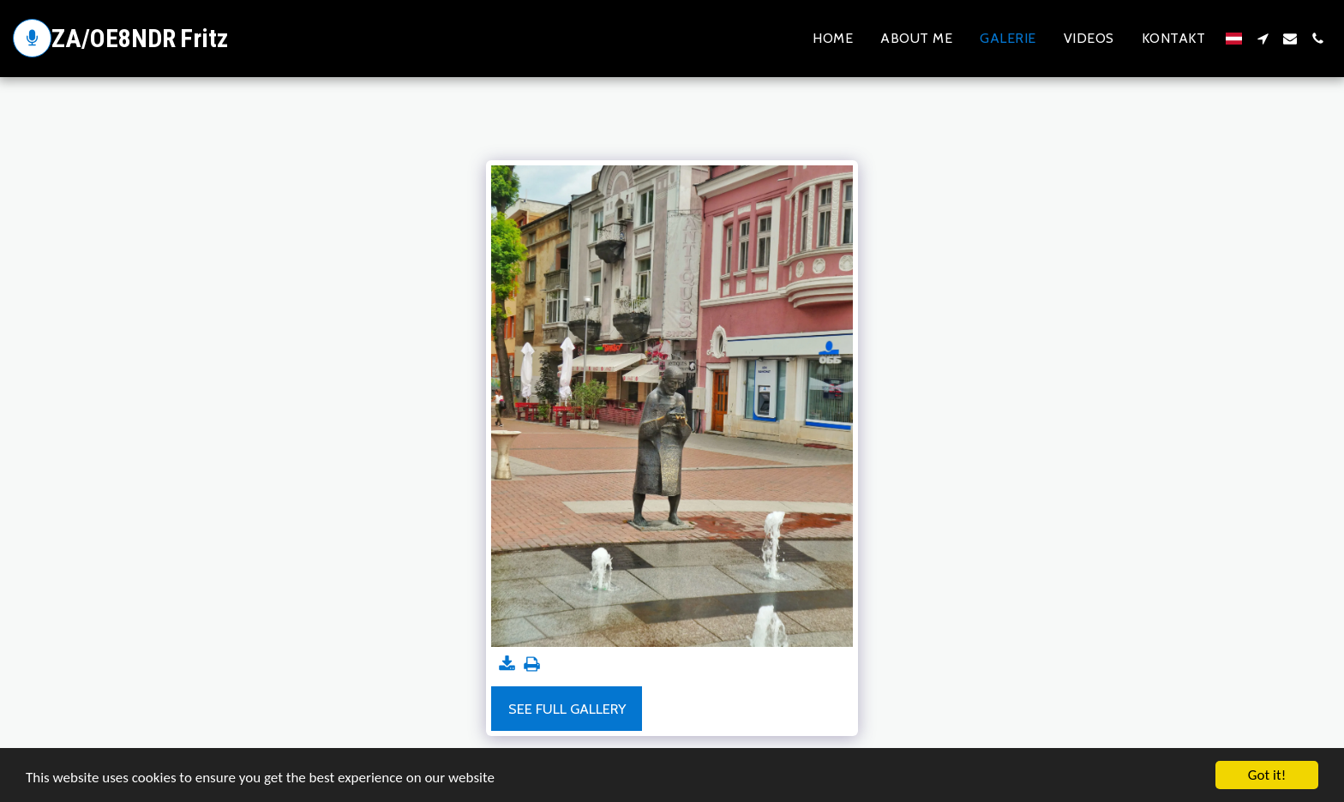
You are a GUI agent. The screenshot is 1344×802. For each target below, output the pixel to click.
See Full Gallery (567, 708)
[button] (1262, 38)
